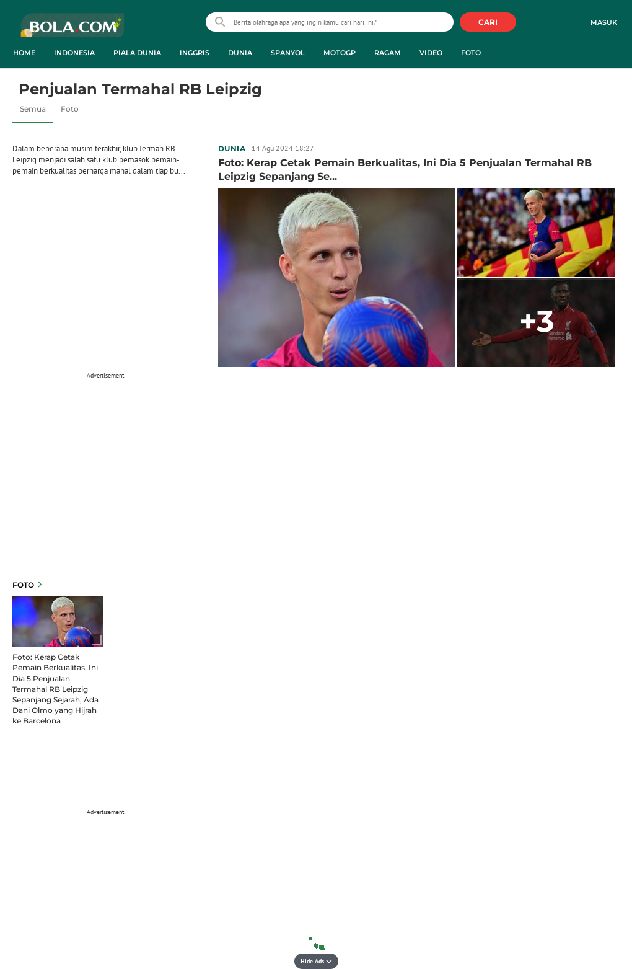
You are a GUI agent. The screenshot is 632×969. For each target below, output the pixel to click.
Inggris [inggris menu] (194, 52)
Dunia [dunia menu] (240, 52)
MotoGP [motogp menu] (339, 52)
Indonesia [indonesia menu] (74, 52)
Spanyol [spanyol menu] (288, 52)
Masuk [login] (603, 22)
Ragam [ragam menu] (387, 52)
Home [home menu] (24, 52)
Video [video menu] (430, 52)
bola (72, 30)
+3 (536, 321)
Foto (70, 108)
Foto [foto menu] (471, 52)
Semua (33, 108)
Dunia (231, 148)
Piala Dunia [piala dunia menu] (137, 52)
